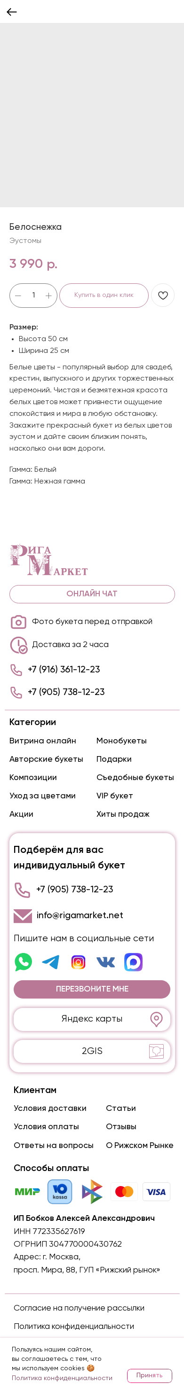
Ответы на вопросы (54, 1145)
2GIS (92, 1051)
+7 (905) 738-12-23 (66, 692)
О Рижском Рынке (140, 1145)
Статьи (121, 1108)
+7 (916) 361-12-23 (64, 669)
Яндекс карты (92, 1019)
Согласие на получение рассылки (79, 1308)
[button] (92, 989)
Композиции (33, 777)
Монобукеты (121, 741)
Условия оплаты (46, 1127)
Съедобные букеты (135, 777)
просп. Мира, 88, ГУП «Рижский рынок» (87, 1270)
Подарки (114, 759)
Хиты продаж (123, 814)
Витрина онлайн (42, 741)
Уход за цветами (42, 796)
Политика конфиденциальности (74, 1326)
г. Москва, (61, 1257)
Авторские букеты (46, 759)
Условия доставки (50, 1108)
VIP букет (114, 796)
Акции (21, 814)
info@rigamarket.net (80, 915)
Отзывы (121, 1127)
